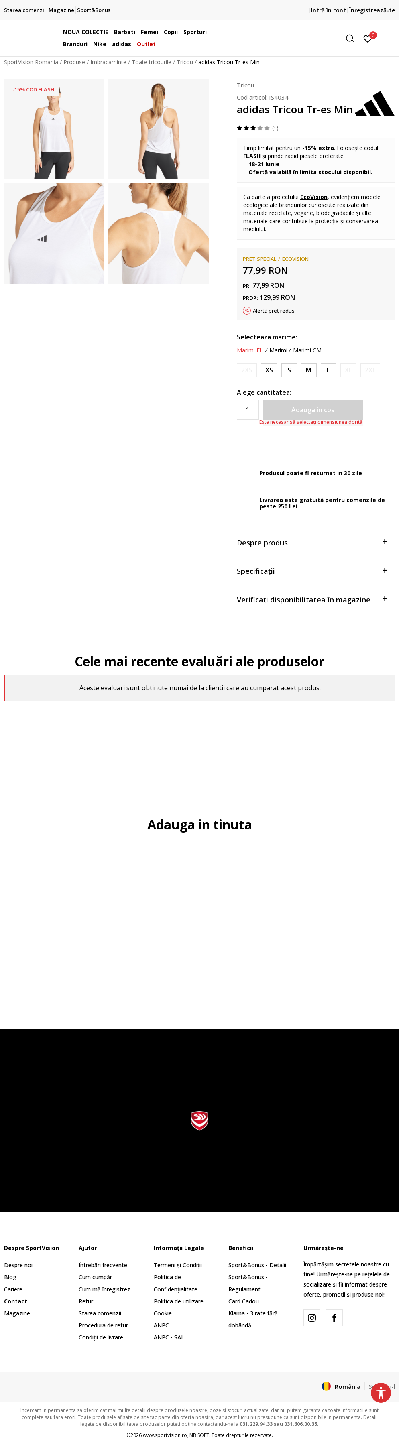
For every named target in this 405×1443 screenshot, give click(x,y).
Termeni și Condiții (178, 1265)
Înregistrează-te (372, 10)
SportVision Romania (31, 62)
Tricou (185, 62)
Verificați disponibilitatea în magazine (312, 598)
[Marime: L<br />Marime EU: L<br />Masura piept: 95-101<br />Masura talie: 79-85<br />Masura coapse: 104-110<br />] (328, 370)
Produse (74, 62)
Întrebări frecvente (103, 1265)
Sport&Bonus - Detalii (257, 1265)
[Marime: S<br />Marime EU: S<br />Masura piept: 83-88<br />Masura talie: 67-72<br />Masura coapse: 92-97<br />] (289, 370)
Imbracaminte (108, 62)
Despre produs (312, 542)
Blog (10, 1277)
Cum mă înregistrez (104, 1289)
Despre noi (18, 1265)
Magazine (17, 1313)
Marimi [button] (278, 350)
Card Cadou (243, 1301)
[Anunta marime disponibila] (247, 370)
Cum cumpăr (95, 1277)
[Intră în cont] (368, 38)
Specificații (312, 570)
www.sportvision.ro (165, 1435)
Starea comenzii (100, 1313)
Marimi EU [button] (250, 350)
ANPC (161, 1325)
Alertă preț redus (274, 310)
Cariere (13, 1289)
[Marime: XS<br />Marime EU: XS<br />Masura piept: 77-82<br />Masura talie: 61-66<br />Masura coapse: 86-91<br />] (269, 370)
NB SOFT (199, 1435)
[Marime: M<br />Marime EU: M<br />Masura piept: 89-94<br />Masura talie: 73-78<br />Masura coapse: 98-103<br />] (309, 370)
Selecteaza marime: (267, 337)
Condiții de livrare (101, 1337)
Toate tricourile (151, 62)
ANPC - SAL (169, 1337)
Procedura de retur (103, 1325)
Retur (86, 1301)
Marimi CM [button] (307, 350)
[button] (296, 38)
